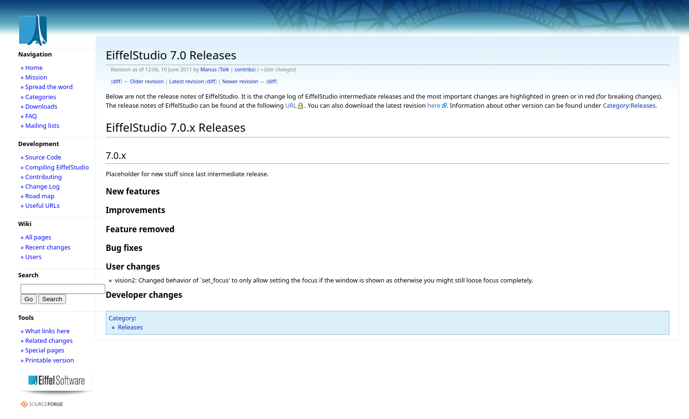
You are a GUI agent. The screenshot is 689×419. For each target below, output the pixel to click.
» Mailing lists (40, 125)
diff (116, 81)
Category (122, 318)
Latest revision (186, 81)
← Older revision (143, 81)
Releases (130, 327)
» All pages (36, 237)
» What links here (45, 331)
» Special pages (42, 350)
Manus (208, 69)
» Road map (38, 196)
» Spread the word (47, 86)
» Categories (38, 96)
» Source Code (41, 157)
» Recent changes (46, 247)
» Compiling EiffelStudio (55, 167)
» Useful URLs (40, 205)
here (433, 105)
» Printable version (47, 360)
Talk (224, 69)
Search (28, 275)
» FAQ (29, 116)
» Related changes (47, 340)
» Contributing (41, 176)
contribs (244, 69)
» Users (31, 256)
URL (291, 105)
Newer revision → (243, 81)
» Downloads (39, 106)
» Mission (34, 77)
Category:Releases (629, 105)
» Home (32, 67)
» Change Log (40, 186)
